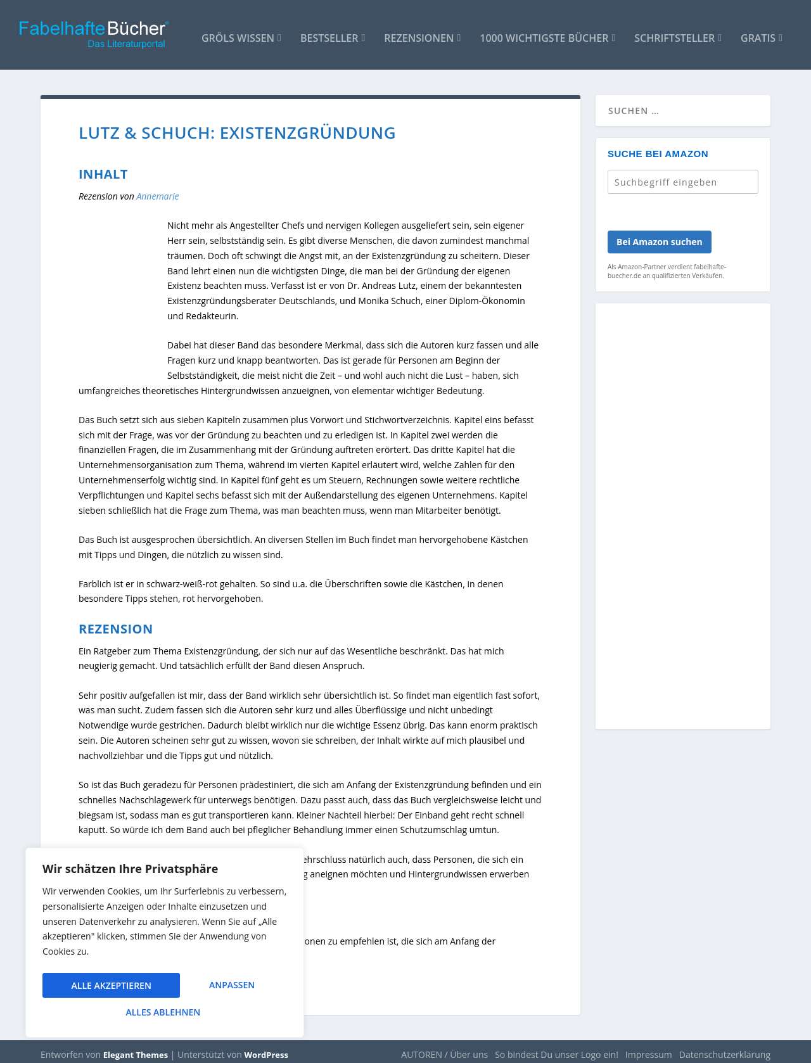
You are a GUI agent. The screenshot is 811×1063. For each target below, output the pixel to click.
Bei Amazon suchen (659, 235)
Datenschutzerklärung (724, 1048)
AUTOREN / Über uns (444, 1048)
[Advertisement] (683, 518)
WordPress (266, 1048)
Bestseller (329, 33)
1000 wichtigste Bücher (544, 33)
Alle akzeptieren (165, 1012)
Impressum (648, 1048)
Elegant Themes (135, 1048)
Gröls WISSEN (237, 33)
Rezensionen (419, 33)
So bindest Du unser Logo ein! (556, 1048)
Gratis (758, 33)
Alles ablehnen (216, 987)
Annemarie (157, 190)
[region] (164, 945)
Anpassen (94, 987)
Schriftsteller (674, 33)
